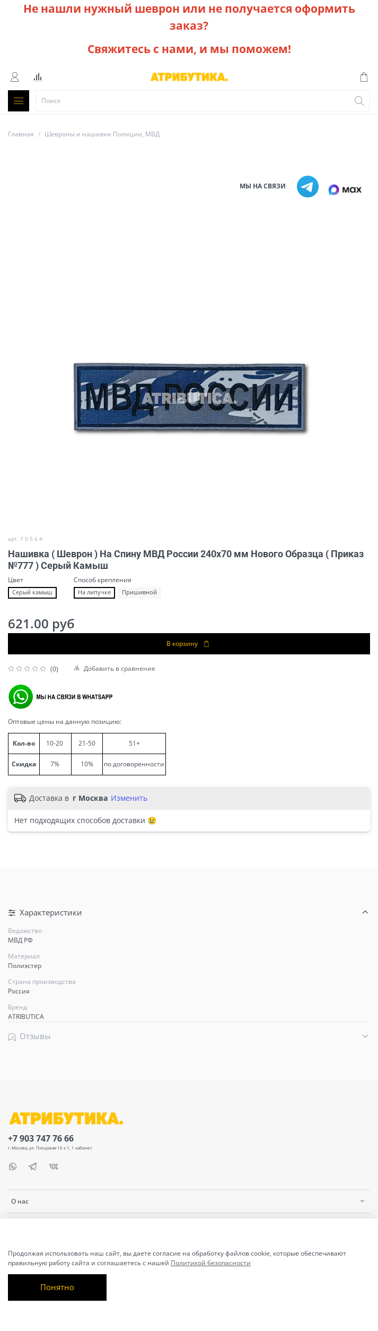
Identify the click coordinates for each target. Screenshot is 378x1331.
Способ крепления (102, 580)
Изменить (129, 798)
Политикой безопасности (211, 1262)
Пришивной (139, 592)
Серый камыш (32, 592)
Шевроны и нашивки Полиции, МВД (102, 134)
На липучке (94, 592)
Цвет (15, 580)
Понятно (57, 1287)
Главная (21, 134)
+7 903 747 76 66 (41, 1138)
